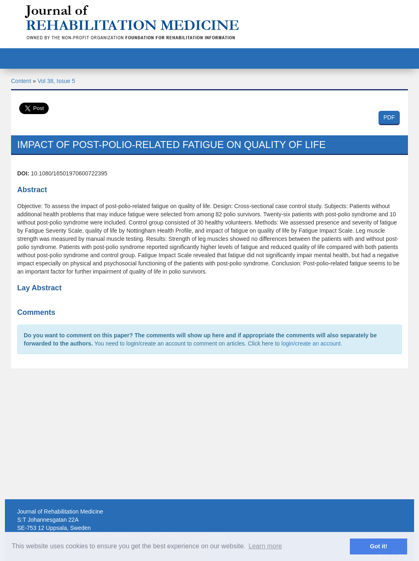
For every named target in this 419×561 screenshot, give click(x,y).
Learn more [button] (265, 546)
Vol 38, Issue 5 (56, 81)
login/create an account (311, 343)
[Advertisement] (209, 434)
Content (21, 81)
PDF (389, 117)
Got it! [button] (378, 546)
